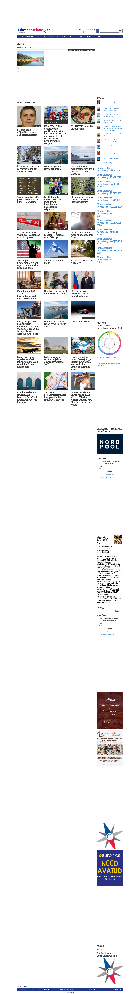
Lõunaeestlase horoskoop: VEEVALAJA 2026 (109, 250)
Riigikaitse (81, 36)
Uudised (21, 36)
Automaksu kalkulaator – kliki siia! (108, 357)
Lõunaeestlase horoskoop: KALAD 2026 (107, 260)
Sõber (89, 36)
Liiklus (38, 36)
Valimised (101, 36)
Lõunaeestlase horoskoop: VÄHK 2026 (109, 192)
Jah (100, 466)
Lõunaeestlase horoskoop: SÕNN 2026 (109, 176)
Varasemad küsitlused (107, 477)
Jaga (18, 71)
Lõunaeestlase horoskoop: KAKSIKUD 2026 (109, 184)
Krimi (51, 36)
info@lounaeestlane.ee (88, 32)
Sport (57, 36)
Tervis (72, 36)
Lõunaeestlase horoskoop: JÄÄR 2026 (108, 169)
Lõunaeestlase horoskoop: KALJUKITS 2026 (109, 241)
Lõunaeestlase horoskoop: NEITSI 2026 (109, 205)
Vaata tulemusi (109, 474)
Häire (45, 36)
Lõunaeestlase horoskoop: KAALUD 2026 (108, 213)
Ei (100, 468)
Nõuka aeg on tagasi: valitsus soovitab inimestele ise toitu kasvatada (113, 103)
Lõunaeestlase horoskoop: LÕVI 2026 (108, 198)
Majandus (30, 36)
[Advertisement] (70, 13)
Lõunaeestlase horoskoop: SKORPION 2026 (109, 223)
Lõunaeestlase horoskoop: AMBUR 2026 (107, 232)
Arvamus (64, 36)
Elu (94, 36)
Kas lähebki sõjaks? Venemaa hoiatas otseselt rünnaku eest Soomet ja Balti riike (113, 128)
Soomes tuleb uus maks (111, 146)
